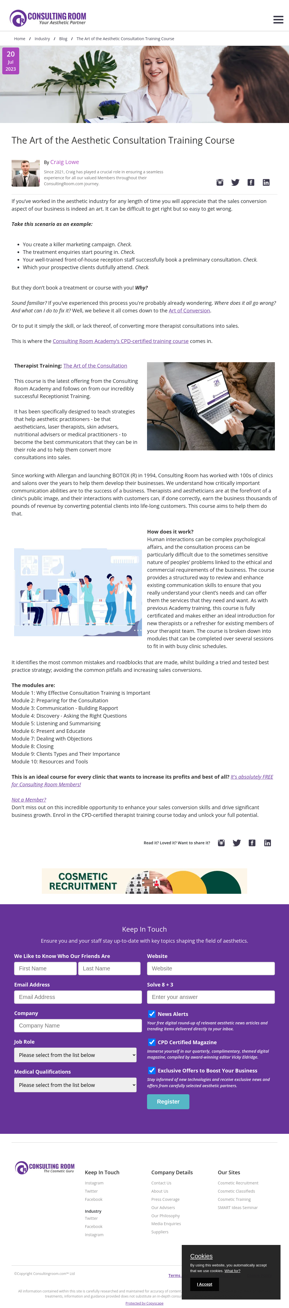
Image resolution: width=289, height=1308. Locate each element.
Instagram (94, 1183)
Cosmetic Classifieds (236, 1191)
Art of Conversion (189, 310)
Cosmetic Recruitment (238, 1183)
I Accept (204, 1284)
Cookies (201, 1256)
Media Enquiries (166, 1223)
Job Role (24, 1041)
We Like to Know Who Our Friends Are (62, 956)
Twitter (91, 1191)
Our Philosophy (165, 1216)
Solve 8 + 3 (160, 984)
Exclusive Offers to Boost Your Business (207, 1070)
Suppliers (159, 1232)
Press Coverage (165, 1199)
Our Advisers (163, 1207)
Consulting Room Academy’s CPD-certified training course (121, 341)
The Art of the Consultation (95, 365)
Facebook (93, 1199)
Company (26, 1013)
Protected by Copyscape (144, 1303)
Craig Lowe (64, 162)
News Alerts (173, 1014)
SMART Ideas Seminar (238, 1207)
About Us (159, 1191)
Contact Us (161, 1183)
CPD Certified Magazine (187, 1042)
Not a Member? (29, 799)
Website (157, 956)
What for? (232, 1271)
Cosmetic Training (234, 1199)
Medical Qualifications (42, 1071)
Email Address (32, 984)
